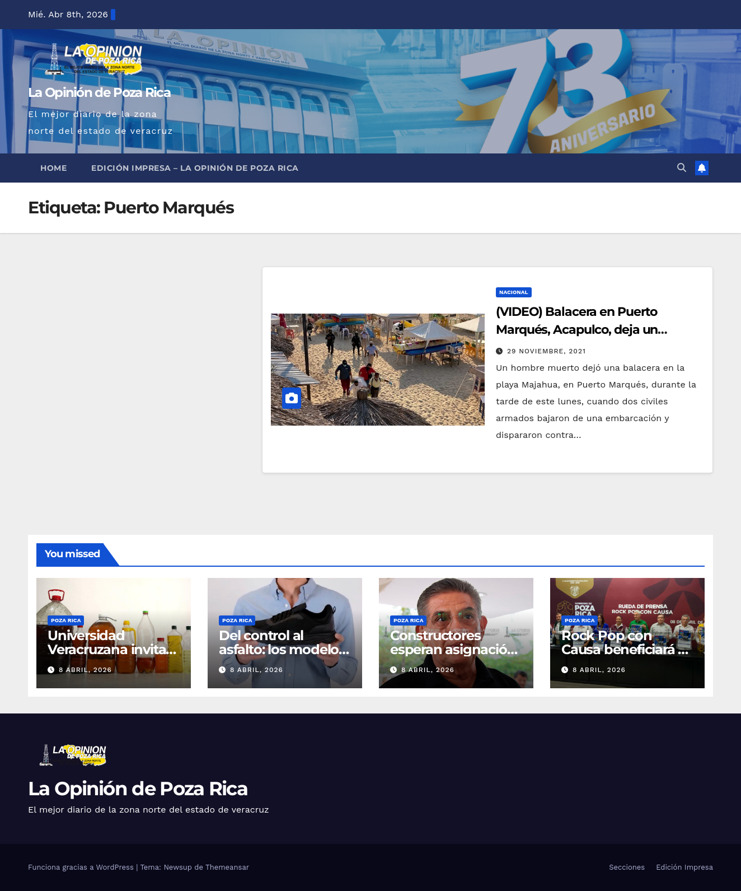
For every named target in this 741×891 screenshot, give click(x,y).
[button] (681, 167)
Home (53, 168)
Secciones (627, 867)
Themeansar (227, 867)
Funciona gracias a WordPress (82, 867)
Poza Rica (66, 620)
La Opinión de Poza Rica (99, 92)
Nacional (513, 292)
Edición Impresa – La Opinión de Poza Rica (195, 168)
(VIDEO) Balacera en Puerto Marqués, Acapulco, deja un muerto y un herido (577, 329)
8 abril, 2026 (85, 670)
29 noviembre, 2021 (546, 351)
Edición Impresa (684, 867)
